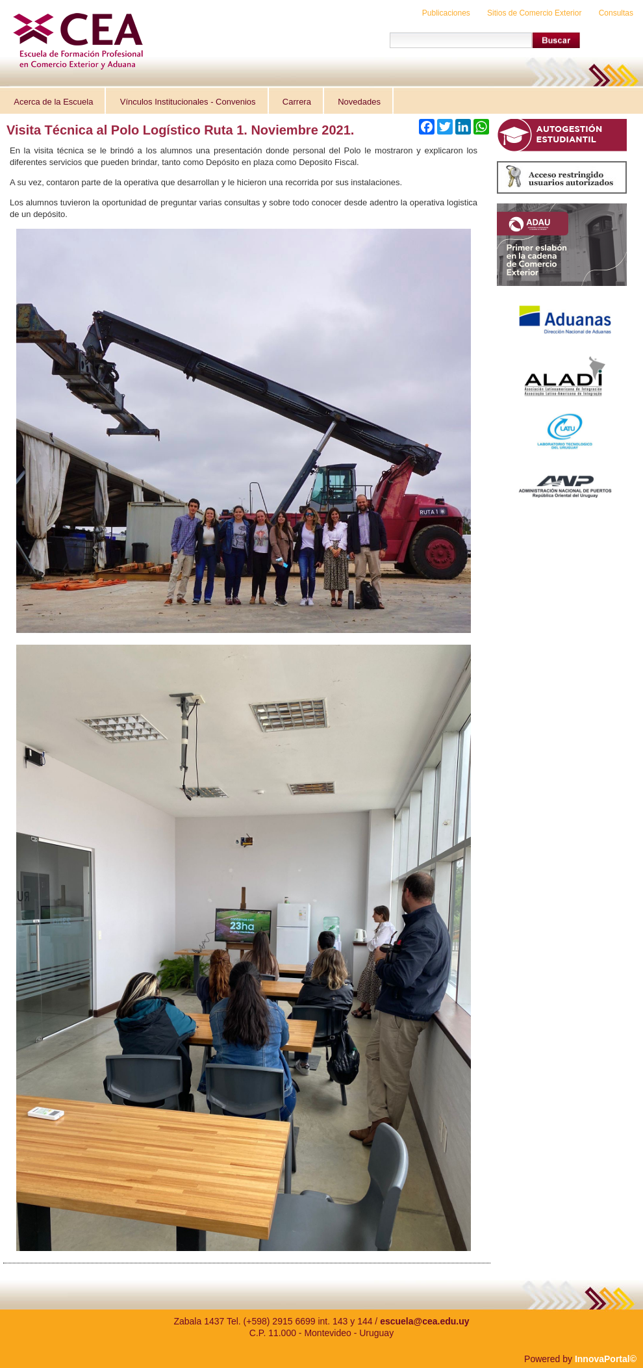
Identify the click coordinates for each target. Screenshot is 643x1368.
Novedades (359, 102)
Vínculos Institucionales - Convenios (188, 102)
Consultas (616, 13)
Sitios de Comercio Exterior (534, 13)
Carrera (297, 102)
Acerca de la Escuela (53, 102)
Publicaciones (446, 13)
